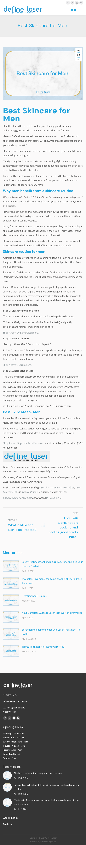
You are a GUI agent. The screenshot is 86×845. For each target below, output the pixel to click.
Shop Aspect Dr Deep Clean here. (21, 332)
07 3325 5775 (10, 695)
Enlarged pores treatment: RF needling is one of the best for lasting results (46, 787)
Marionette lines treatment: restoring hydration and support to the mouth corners (46, 802)
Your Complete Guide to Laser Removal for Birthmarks (52, 612)
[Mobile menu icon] (81, 10)
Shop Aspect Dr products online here (23, 443)
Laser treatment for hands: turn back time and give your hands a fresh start (52, 564)
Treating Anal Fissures (34, 595)
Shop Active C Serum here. (17, 364)
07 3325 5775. (54, 497)
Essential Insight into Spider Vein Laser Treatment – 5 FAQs (51, 632)
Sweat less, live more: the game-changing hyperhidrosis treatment (52, 581)
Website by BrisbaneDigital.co (43, 841)
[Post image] (11, 566)
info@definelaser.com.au (15, 701)
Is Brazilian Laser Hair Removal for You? (43, 646)
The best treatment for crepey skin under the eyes (38, 773)
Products (7, 824)
